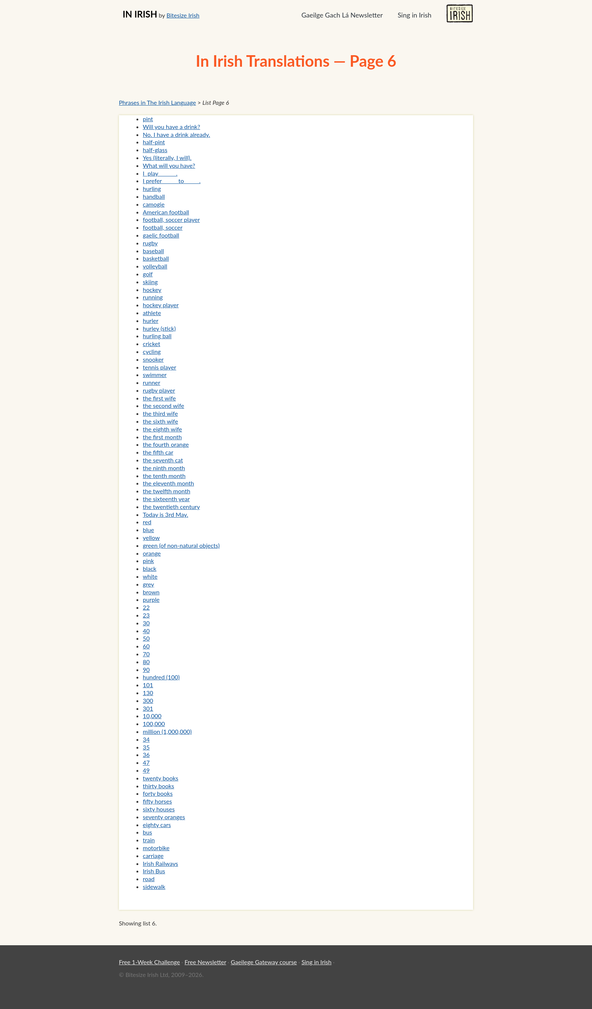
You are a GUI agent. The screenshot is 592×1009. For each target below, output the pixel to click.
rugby (150, 242)
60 (146, 646)
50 (146, 638)
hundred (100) (161, 676)
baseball (153, 250)
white (150, 576)
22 (146, 607)
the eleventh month (168, 483)
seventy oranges (164, 816)
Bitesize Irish (183, 15)
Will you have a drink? (171, 126)
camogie (153, 204)
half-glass (155, 149)
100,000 (154, 723)
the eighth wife (162, 429)
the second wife (163, 405)
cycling (152, 351)
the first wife (159, 398)
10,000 (152, 715)
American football (166, 212)
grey (148, 584)
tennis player (159, 367)
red (147, 521)
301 (148, 708)
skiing (150, 281)
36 (146, 754)
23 (146, 615)
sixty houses (159, 808)
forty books (158, 793)
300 (148, 700)
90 (146, 669)
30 (146, 622)
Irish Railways (160, 863)
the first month (162, 436)
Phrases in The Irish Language (157, 102)
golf (148, 273)
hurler (150, 320)
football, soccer (163, 227)
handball (154, 196)
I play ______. (160, 173)
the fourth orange (166, 444)
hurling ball (157, 335)
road (148, 878)
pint (148, 118)
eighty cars (157, 824)
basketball (156, 258)
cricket (151, 343)
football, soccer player (171, 219)
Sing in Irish (415, 15)
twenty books (160, 778)
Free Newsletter (205, 961)
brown (151, 591)
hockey (152, 289)
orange (152, 553)
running (153, 297)
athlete (152, 312)
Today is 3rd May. (165, 514)
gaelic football (161, 235)
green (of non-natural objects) (181, 545)
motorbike (156, 847)
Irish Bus (154, 870)
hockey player (161, 304)
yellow (151, 537)
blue (148, 529)
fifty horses (157, 801)
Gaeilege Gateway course (264, 961)
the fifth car (158, 452)
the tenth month (164, 475)
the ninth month (164, 467)
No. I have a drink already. (176, 134)
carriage (153, 855)
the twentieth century (171, 506)
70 (146, 653)
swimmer (155, 374)
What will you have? (169, 165)
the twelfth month (166, 490)
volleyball (155, 266)
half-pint (154, 141)
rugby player (159, 390)
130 (148, 692)
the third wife (160, 413)
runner (151, 382)
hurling (152, 188)
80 (146, 661)
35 (146, 747)
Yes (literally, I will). (167, 157)
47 (146, 762)
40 (146, 630)
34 (146, 739)
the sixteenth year (166, 498)
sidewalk (154, 886)
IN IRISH (140, 14)
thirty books (158, 785)
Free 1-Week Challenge (149, 961)
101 (148, 684)
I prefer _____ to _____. (172, 180)
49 (146, 770)
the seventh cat (163, 459)
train (149, 839)
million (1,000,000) (167, 731)
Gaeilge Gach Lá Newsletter (341, 15)
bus (147, 832)
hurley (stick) (159, 328)
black (149, 568)
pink (148, 560)
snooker (153, 359)
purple (151, 599)
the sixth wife (160, 421)
